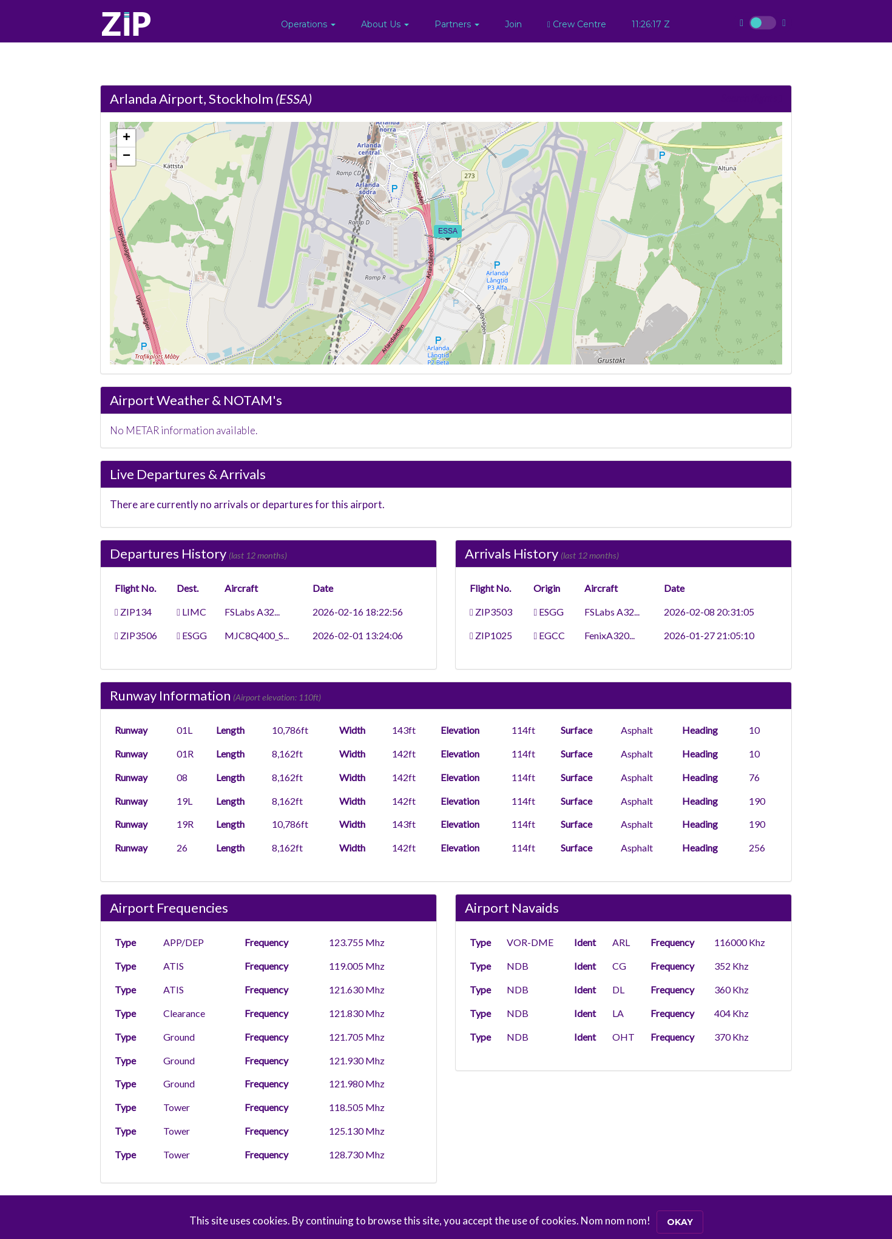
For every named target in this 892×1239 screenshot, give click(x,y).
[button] (308, 24)
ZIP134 (133, 611)
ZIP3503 (491, 611)
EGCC (549, 635)
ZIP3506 (136, 635)
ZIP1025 (491, 635)
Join (513, 24)
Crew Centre (576, 24)
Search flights (751, 98)
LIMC (191, 611)
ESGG (192, 635)
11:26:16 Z (650, 24)
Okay (680, 1222)
